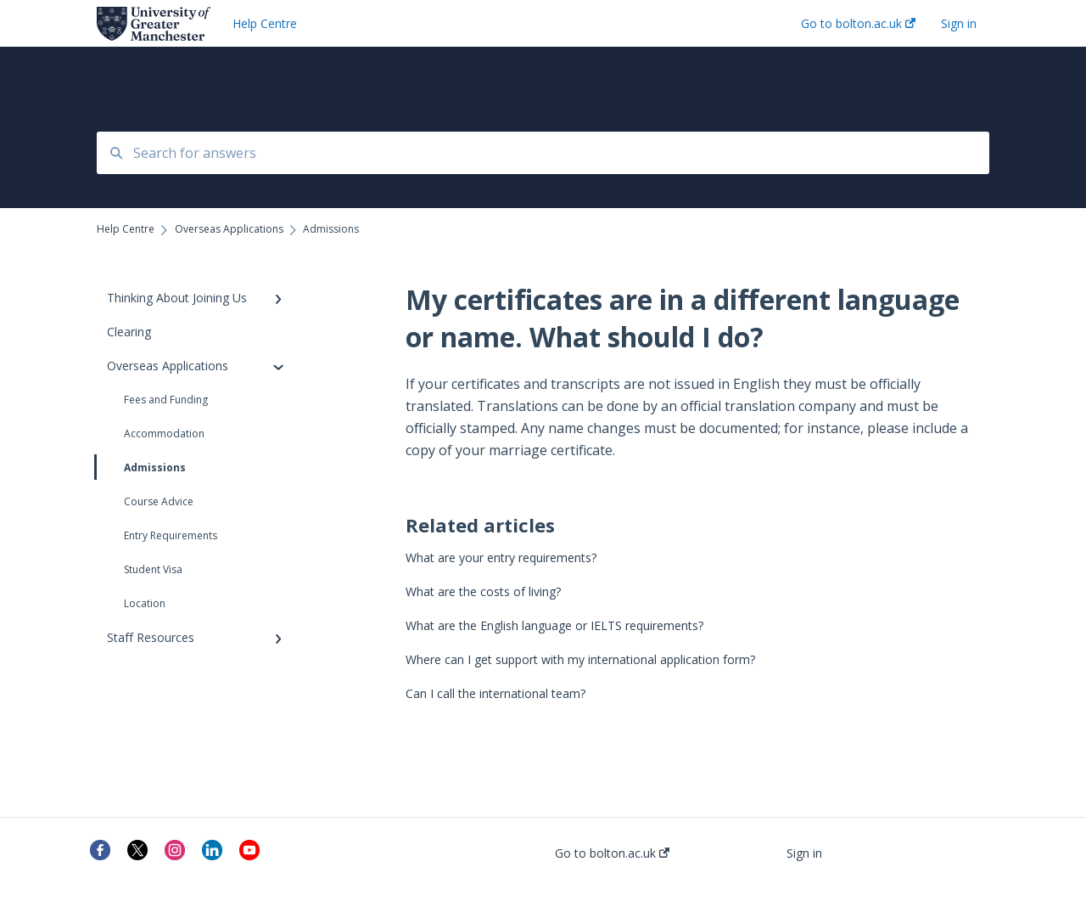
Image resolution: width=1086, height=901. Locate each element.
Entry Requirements (170, 535)
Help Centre (264, 23)
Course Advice (158, 501)
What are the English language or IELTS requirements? (554, 625)
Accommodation (164, 433)
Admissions (141, 467)
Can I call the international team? (495, 693)
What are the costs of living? (483, 591)
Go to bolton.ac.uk (612, 853)
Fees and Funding (166, 399)
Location (144, 603)
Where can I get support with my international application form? (580, 659)
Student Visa (153, 569)
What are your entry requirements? (501, 557)
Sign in (804, 853)
